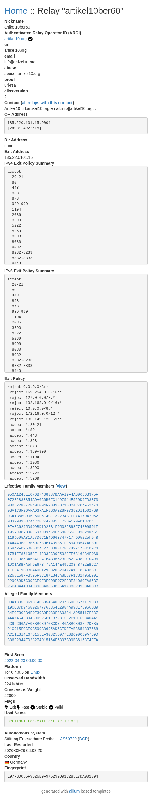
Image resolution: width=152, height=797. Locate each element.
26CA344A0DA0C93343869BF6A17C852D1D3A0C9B (53, 586)
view (61, 486)
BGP (83, 738)
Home (16, 10)
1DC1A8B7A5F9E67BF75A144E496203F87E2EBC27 (53, 565)
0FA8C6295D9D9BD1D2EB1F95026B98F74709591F (53, 527)
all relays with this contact (47, 102)
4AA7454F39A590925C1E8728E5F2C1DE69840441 (53, 618)
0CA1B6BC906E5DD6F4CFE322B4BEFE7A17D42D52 (53, 516)
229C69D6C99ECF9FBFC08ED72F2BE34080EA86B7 (53, 581)
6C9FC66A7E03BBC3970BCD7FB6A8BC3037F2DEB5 (53, 624)
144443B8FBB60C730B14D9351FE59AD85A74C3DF (53, 543)
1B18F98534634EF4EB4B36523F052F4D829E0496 (53, 559)
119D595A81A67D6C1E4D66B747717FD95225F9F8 (53, 538)
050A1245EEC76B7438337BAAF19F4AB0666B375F (53, 494)
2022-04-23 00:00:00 (23, 660)
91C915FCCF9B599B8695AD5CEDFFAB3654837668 (53, 629)
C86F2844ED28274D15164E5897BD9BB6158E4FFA (53, 640)
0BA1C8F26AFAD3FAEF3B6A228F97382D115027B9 (53, 510)
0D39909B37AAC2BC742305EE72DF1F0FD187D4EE (53, 521)
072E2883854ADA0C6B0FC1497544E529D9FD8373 (53, 500)
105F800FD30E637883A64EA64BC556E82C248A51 (53, 532)
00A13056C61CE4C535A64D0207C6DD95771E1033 (53, 602)
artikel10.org (15, 38)
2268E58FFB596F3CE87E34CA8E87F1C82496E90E (53, 575)
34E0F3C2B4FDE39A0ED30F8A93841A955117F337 (53, 613)
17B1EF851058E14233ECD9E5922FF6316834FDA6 (53, 554)
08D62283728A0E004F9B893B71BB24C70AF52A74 (53, 505)
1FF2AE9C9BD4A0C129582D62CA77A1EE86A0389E (53, 570)
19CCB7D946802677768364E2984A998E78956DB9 (53, 607)
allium (74, 791)
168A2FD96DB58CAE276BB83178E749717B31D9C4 (53, 548)
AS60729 (68, 738)
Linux (35, 672)
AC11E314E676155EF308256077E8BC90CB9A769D (53, 634)
